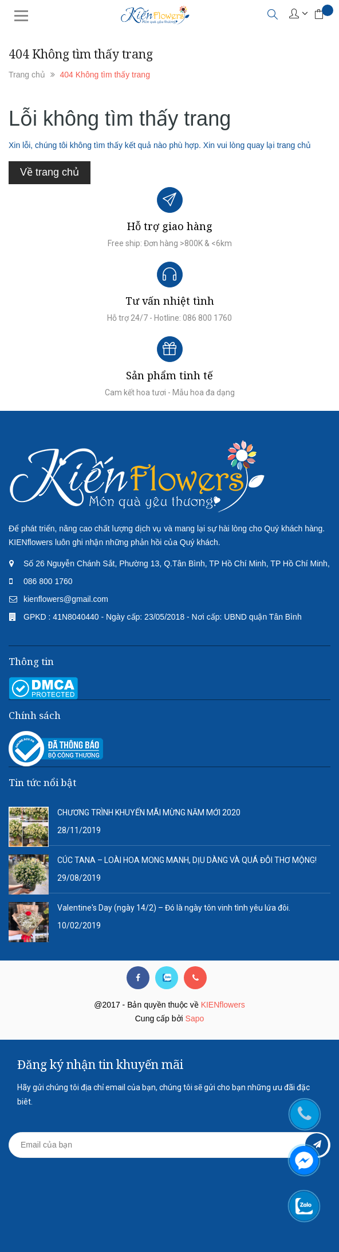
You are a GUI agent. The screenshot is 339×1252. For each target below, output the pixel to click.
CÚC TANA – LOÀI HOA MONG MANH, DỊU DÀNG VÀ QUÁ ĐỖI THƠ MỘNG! (187, 860)
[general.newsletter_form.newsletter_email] (169, 1145)
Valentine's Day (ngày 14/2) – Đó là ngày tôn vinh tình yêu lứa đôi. (173, 907)
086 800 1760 (48, 581)
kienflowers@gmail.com (65, 599)
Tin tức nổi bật (42, 782)
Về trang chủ (49, 172)
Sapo (195, 1018)
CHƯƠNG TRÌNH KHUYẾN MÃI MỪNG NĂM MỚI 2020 (149, 812)
